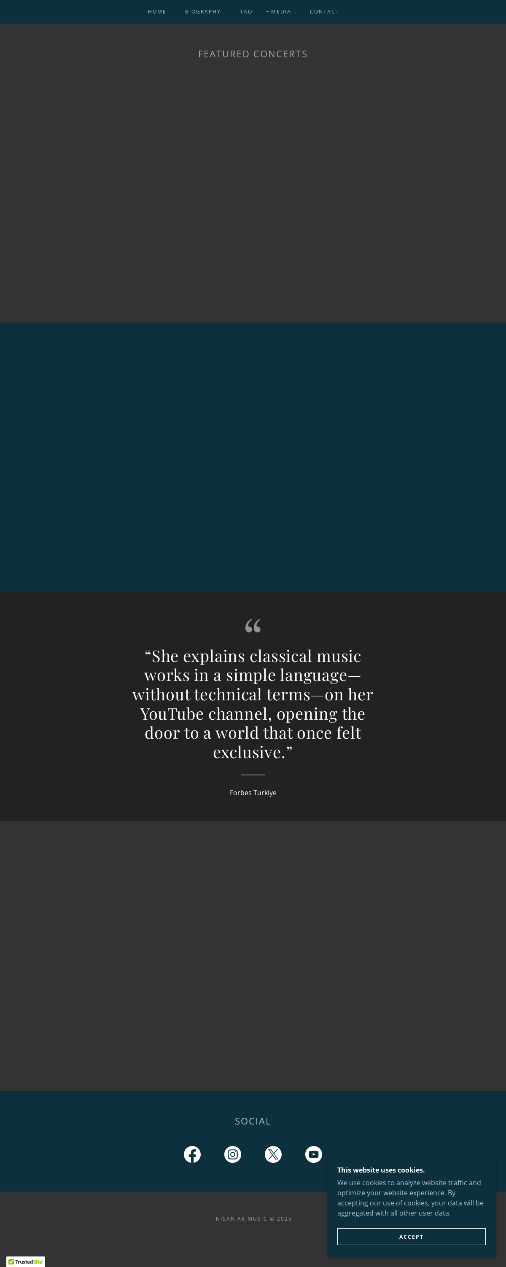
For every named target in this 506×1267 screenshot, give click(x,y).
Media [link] (281, 11)
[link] (192, 1156)
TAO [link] (246, 11)
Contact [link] (324, 11)
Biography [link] (203, 11)
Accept (411, 1236)
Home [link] (157, 11)
